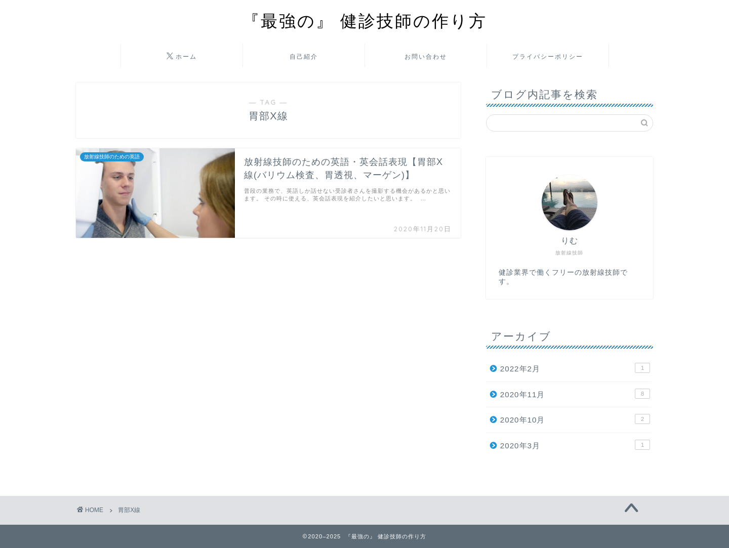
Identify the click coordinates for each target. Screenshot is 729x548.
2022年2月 (575, 368)
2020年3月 (575, 445)
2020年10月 (575, 419)
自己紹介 (304, 56)
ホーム (182, 56)
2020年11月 (575, 394)
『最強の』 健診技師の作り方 (364, 20)
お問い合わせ (425, 56)
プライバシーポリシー (547, 56)
